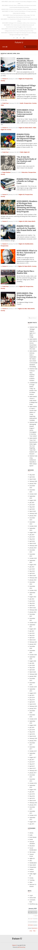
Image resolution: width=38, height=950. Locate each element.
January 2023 (32, 580)
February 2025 (33, 513)
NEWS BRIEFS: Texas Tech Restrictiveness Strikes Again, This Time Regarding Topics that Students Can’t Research (33, 446)
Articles (31, 833)
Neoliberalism (29, 244)
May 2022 (32, 603)
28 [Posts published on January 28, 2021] (32, 928)
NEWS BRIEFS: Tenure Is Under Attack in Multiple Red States (33, 400)
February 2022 (33, 610)
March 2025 (32, 511)
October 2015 (33, 815)
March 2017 (32, 768)
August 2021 (32, 629)
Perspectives (29, 78)
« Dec (30, 931)
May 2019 (32, 699)
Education (25, 172)
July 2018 (31, 727)
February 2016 (33, 802)
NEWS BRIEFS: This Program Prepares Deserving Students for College (26, 296)
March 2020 (32, 672)
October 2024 (33, 526)
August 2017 (32, 757)
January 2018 (32, 740)
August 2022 (32, 596)
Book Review (32, 837)
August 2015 (32, 821)
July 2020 (31, 663)
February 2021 (33, 642)
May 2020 (32, 667)
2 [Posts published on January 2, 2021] (35, 915)
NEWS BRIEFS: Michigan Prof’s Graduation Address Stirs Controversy (19, 23)
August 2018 (32, 725)
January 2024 (32, 548)
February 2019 (33, 706)
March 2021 (32, 640)
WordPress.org (33, 904)
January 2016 (32, 805)
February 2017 (33, 770)
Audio (21, 103)
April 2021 (32, 637)
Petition (31, 869)
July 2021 (31, 631)
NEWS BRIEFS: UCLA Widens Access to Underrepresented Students (25, 113)
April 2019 (32, 702)
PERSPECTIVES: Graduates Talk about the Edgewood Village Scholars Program (26, 137)
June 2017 (32, 762)
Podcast (31, 871)
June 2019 (32, 697)
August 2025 (32, 500)
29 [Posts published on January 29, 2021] (34, 928)
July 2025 (31, 502)
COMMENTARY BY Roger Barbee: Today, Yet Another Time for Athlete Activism (33, 388)
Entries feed (32, 897)
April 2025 (32, 509)
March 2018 (32, 736)
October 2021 (33, 622)
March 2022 (32, 607)
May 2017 (32, 764)
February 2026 (33, 481)
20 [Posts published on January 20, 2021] (31, 925)
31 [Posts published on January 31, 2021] (37, 928)
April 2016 (32, 798)
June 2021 (32, 633)
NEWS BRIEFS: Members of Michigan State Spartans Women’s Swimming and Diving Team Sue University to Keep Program (27, 206)
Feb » (34, 931)
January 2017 (32, 772)
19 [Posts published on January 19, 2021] (30, 925)
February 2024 (33, 545)
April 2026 (32, 477)
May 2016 (32, 796)
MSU (26, 221)
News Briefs (28, 127)
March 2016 (32, 800)
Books (31, 839)
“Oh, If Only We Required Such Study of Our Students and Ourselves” (26, 160)
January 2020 (32, 676)
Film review (32, 852)
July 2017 (31, 759)
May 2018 (32, 732)
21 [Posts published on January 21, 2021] (32, 925)
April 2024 (32, 541)
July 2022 (31, 599)
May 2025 (32, 507)
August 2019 (32, 693)
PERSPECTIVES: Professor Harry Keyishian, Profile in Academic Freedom (19, 9)
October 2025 (33, 494)
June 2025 (32, 504)
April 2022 (32, 605)
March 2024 (32, 543)
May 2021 (32, 635)
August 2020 (32, 661)
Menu (4, 47)
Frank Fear (5, 103)
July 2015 (31, 824)
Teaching (31, 880)
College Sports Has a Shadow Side (25, 272)
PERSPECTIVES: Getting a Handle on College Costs (27, 181)
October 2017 (33, 751)
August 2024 (32, 532)
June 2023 (32, 569)
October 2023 (33, 558)
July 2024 (31, 534)
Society (3, 80)
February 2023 (33, 577)
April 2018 (32, 734)
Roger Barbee (6, 172)
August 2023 (32, 564)
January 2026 (32, 483)
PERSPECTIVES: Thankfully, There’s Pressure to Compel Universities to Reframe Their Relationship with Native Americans (27, 64)
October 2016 (33, 783)
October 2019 (33, 687)
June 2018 (32, 729)
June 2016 (32, 794)
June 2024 (32, 537)
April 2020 (32, 670)
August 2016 (32, 789)
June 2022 (32, 601)
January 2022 (32, 612)
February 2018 (33, 738)
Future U (19, 42)
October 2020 (33, 654)
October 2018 (33, 719)
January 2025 (32, 515)
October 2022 (33, 590)
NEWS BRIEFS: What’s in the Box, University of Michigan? (27, 253)
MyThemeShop (21, 947)
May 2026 (32, 474)
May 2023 (32, 571)
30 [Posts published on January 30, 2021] (35, 928)
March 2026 (32, 479)
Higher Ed (21, 78)
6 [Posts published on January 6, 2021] (31, 918)
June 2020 (32, 665)
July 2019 (31, 695)
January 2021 (32, 644)
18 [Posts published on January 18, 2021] (28, 925)
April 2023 (32, 573)
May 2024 (32, 539)
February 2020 (33, 674)
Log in (31, 895)
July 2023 (31, 567)
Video (2, 105)
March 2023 (32, 575)
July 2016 (31, 791)
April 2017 (32, 766)
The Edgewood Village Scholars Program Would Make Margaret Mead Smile (26, 88)
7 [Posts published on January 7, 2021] (32, 918)
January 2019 (32, 708)
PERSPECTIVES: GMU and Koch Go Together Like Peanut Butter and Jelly (26, 229)
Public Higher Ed (24, 152)
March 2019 (32, 704)
